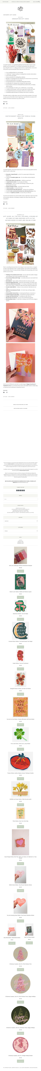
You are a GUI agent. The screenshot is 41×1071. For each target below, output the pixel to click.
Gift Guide (5, 107)
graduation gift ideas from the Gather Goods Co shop (24, 64)
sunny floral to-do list (11, 182)
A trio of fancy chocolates (11, 75)
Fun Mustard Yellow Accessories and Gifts (20, 509)
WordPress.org (20, 543)
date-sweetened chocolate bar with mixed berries (21, 191)
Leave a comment (11, 107)
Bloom (35, 1067)
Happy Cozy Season (31, 384)
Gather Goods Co (11, 463)
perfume (14, 72)
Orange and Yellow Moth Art (12, 296)
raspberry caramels (15, 192)
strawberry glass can (15, 177)
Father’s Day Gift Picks (20, 508)
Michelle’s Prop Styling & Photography (21, 1)
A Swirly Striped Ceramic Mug (12, 294)
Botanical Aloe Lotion (11, 299)
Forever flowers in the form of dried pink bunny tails (16, 84)
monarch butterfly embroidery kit (14, 189)
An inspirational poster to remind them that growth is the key (18, 81)
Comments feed (20, 542)
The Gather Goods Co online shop (10, 95)
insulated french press (11, 90)
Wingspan (25, 474)
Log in (20, 540)
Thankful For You (7, 385)
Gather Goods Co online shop (32, 385)
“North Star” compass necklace (13, 74)
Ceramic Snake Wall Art (11, 287)
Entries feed (20, 541)
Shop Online (5, 1)
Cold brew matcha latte (10, 80)
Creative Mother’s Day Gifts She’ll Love (20, 511)
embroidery (9, 83)
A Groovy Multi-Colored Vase (12, 293)
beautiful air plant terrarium (12, 92)
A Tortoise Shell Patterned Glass (13, 284)
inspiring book (14, 78)
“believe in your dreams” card (13, 89)
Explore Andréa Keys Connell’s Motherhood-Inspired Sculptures (20, 512)
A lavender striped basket (12, 174)
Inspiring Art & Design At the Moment (20, 510)
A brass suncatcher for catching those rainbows (15, 77)
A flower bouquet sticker (11, 186)
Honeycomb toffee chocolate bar (13, 180)
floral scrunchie (10, 188)
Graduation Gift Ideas (20, 19)
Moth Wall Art (9, 280)
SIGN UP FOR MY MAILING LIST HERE (20, 404)
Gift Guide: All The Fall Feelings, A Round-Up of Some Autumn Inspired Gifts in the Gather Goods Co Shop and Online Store (20, 218)
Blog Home (35, 1)
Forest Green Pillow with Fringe (13, 277)
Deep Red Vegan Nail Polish (12, 282)
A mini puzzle (9, 183)
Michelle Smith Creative (24, 470)
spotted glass (11, 87)
